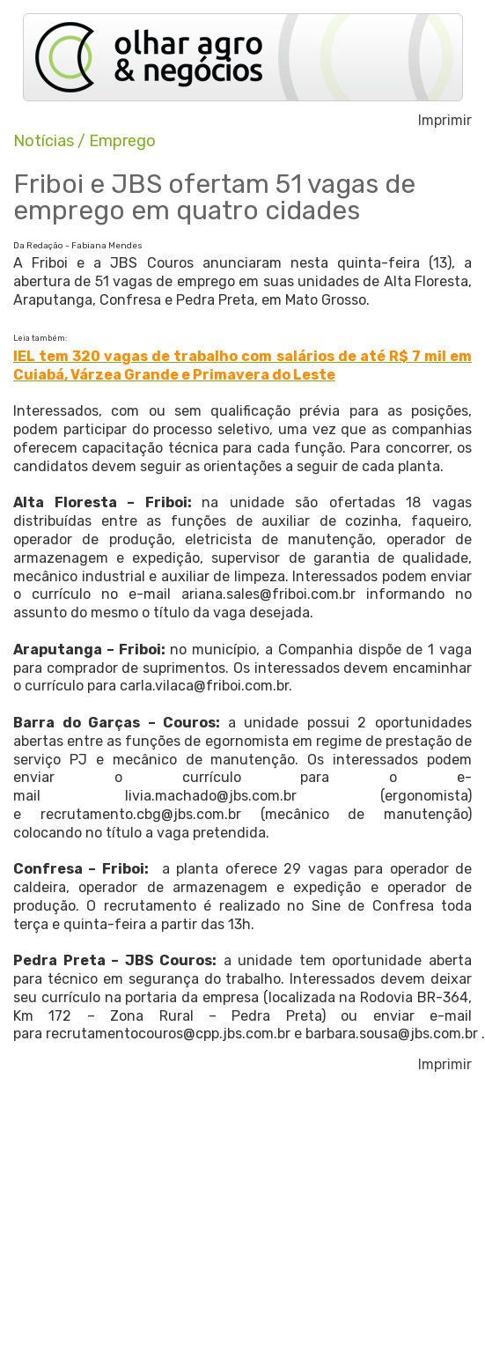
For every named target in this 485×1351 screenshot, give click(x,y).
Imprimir (445, 121)
